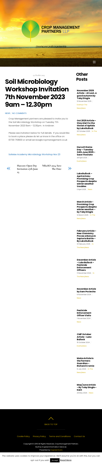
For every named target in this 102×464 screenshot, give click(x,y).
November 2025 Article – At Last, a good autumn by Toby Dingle (87, 94)
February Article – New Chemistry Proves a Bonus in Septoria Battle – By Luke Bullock (86, 236)
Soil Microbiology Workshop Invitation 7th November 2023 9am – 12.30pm (37, 93)
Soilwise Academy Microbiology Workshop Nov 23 (34, 154)
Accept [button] (55, 460)
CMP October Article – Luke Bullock (84, 337)
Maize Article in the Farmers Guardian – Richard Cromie (85, 362)
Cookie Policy (23, 436)
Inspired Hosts (57, 450)
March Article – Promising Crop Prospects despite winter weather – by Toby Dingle (87, 207)
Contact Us (79, 436)
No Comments (19, 113)
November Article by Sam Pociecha (86, 290)
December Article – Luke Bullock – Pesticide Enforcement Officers (86, 265)
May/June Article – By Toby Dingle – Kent (87, 387)
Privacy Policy (39, 436)
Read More (65, 460)
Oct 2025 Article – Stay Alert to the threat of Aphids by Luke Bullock (86, 124)
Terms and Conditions (60, 436)
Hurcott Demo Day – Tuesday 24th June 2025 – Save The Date (86, 151)
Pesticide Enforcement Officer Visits (84, 313)
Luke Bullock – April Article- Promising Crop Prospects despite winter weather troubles (87, 180)
